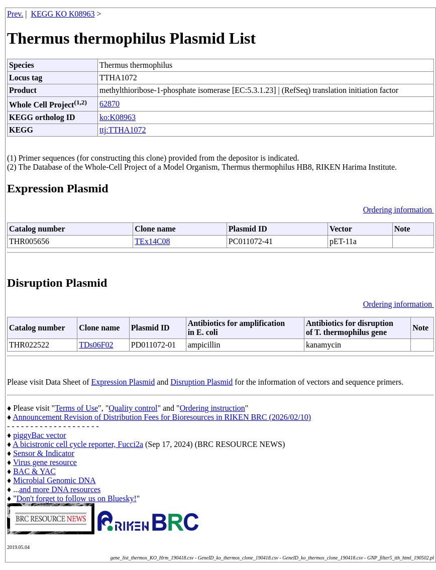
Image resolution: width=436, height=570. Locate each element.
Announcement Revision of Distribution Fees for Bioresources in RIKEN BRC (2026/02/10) (162, 417)
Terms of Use (76, 408)
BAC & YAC (34, 471)
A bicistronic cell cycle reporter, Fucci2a (78, 444)
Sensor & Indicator (43, 453)
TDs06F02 (96, 344)
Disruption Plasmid (201, 382)
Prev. (15, 14)
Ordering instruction (212, 408)
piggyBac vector (39, 435)
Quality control (132, 408)
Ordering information (398, 209)
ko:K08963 (117, 117)
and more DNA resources (59, 489)
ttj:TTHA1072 (122, 130)
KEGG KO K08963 (63, 14)
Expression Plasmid (123, 382)
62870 (109, 103)
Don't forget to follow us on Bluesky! (77, 498)
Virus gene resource (45, 462)
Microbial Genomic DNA (54, 480)
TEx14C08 (152, 241)
